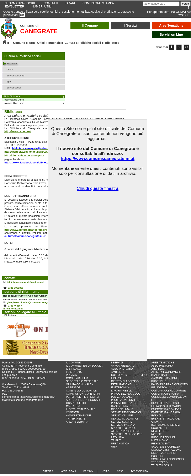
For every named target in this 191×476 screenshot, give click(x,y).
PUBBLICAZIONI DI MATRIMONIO (163, 440)
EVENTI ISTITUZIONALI (165, 420)
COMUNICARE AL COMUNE (168, 392)
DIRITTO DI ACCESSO (125, 382)
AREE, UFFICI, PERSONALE (83, 401)
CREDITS (48, 473)
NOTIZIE (156, 435)
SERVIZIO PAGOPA (123, 426)
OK (22, 15)
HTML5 (106, 473)
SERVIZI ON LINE (122, 417)
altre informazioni (13, 310)
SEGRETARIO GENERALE (82, 382)
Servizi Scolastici (14, 75)
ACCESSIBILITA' (139, 473)
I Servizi (130, 25)
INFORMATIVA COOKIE (181, 13)
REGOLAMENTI (161, 445)
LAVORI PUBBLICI (122, 392)
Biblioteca (10, 63)
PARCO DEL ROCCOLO (125, 395)
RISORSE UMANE (122, 410)
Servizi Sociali (12, 87)
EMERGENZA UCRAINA (166, 414)
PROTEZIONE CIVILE (124, 401)
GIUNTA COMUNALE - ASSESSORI (79, 387)
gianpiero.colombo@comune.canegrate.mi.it (32, 303)
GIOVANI (156, 423)
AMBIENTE (117, 373)
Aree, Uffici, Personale (45, 42)
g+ (186, 46)
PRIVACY (72, 376)
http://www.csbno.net (17, 131)
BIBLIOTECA (159, 389)
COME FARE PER (77, 379)
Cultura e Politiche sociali (83, 42)
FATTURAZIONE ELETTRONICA (121, 387)
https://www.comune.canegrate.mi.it (97, 158)
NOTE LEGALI (68, 473)
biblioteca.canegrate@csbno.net (25, 282)
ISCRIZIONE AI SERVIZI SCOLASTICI (166, 428)
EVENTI (156, 417)
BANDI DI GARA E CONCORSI (170, 386)
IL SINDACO (73, 370)
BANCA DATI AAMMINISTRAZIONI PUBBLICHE (164, 379)
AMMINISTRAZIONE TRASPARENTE (78, 419)
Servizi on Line (171, 34)
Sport (7, 81)
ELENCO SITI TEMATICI (166, 407)
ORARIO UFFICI (76, 404)
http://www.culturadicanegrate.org (25, 229)
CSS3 (120, 473)
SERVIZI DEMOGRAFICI (126, 414)
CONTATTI (72, 414)
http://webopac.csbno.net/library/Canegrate (31, 151)
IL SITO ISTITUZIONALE (81, 410)
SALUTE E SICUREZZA (165, 448)
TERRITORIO (159, 463)
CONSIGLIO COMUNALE (81, 392)
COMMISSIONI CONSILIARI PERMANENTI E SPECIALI (83, 397)
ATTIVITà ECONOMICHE (166, 373)
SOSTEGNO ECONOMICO (167, 460)
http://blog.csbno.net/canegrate (24, 155)
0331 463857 (15, 307)
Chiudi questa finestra (97, 188)
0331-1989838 (15, 288)
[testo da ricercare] (161, 3)
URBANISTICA (120, 445)
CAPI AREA (73, 407)
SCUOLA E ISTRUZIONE (166, 451)
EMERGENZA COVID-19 (166, 410)
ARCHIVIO (157, 370)
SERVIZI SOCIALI (122, 423)
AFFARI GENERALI (122, 367)
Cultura (8, 69)
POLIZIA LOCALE (121, 398)
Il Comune (90, 25)
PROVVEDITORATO (123, 404)
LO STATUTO (74, 373)
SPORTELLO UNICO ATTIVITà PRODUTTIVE (125, 431)
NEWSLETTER (14, 6)
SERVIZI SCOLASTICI (124, 420)
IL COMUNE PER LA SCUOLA (84, 367)
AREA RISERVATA (77, 423)
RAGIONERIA (119, 407)
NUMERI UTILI (42, 6)
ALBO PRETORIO (122, 370)
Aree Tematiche (171, 25)
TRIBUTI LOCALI (161, 467)
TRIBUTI (116, 442)
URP (114, 448)
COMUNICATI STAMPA (165, 395)
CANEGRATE (39, 31)
